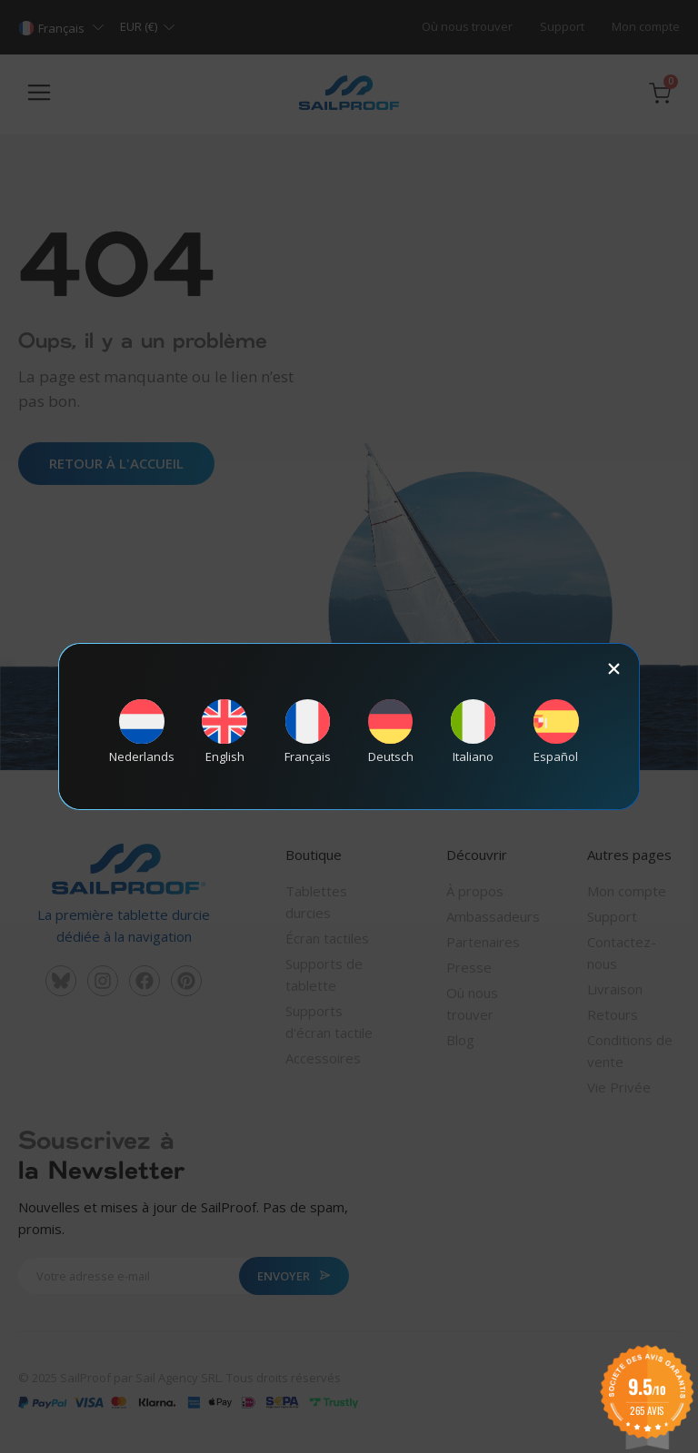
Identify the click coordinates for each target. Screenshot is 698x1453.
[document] (349, 726)
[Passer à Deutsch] (391, 731)
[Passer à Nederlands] (142, 731)
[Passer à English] (224, 731)
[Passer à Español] (556, 731)
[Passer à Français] (307, 731)
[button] (614, 669)
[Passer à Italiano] (473, 731)
